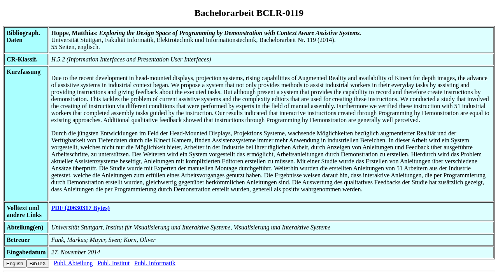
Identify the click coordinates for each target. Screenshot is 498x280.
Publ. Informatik (154, 263)
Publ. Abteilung (73, 263)
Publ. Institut (113, 263)
